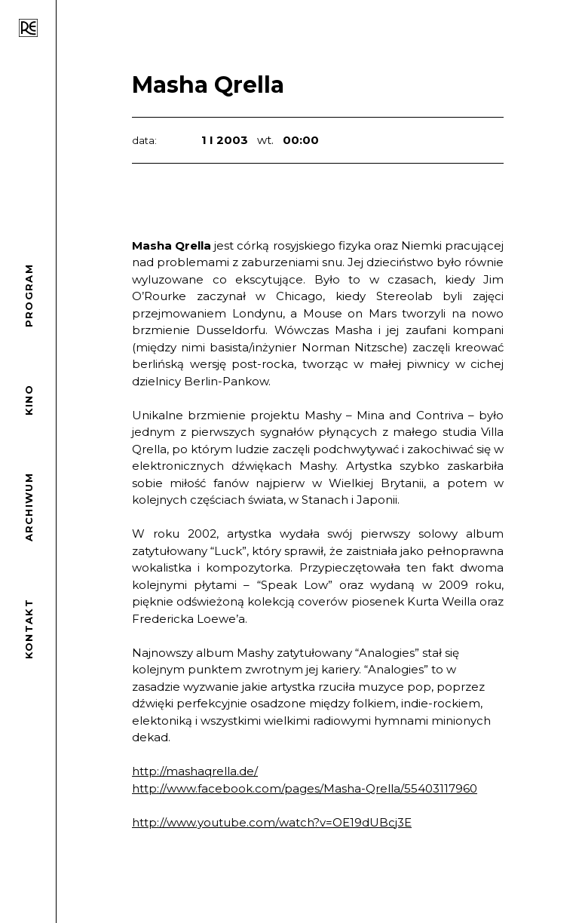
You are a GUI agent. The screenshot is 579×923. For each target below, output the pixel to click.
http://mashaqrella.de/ (195, 771)
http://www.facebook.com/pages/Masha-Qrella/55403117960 (304, 788)
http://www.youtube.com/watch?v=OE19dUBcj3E (272, 822)
